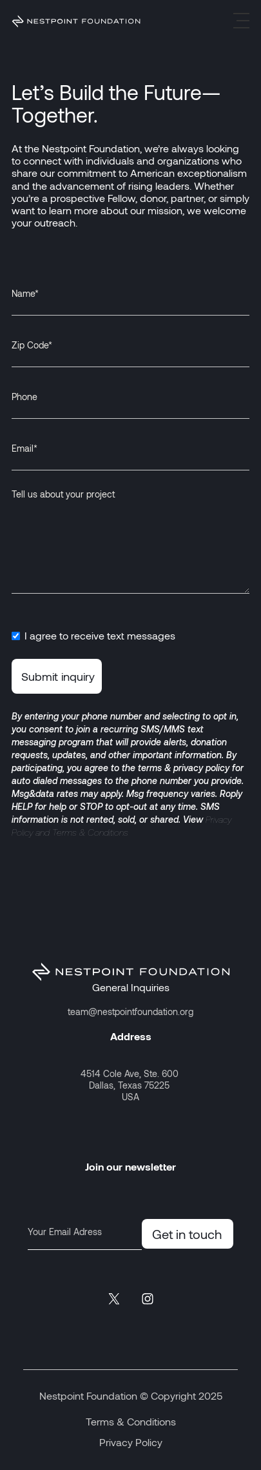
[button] (241, 20)
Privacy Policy (130, 1442)
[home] (76, 20)
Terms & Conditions (131, 1421)
